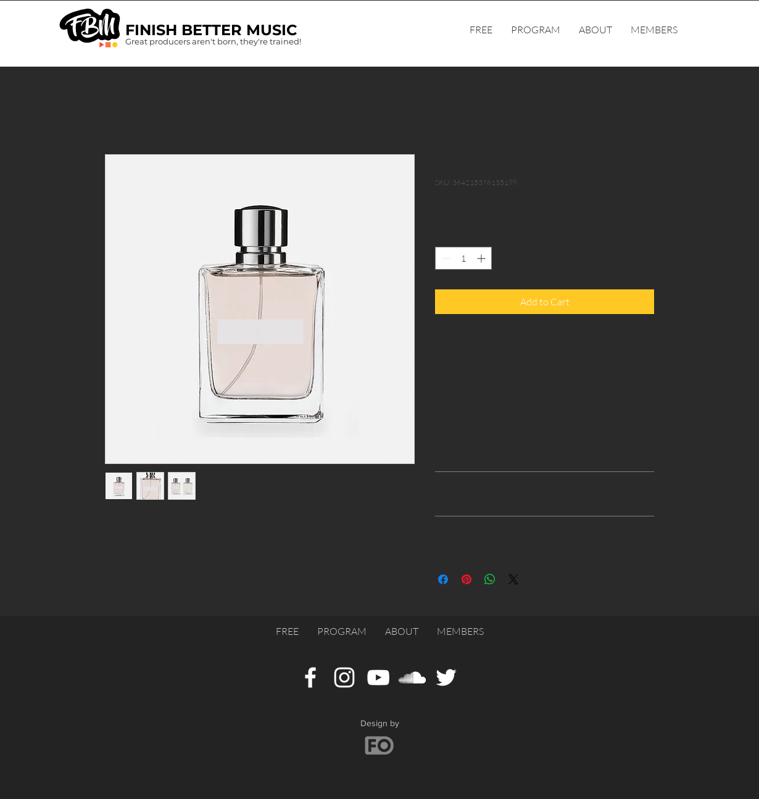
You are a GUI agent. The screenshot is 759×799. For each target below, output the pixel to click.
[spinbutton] (463, 258)
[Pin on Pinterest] (466, 579)
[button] (654, 29)
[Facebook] (310, 677)
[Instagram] (344, 677)
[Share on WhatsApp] (490, 579)
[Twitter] (446, 677)
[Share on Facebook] (443, 579)
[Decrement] (444, 258)
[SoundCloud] (412, 677)
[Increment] (482, 258)
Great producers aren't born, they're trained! (213, 41)
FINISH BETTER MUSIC (211, 30)
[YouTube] (378, 677)
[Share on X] (513, 579)
